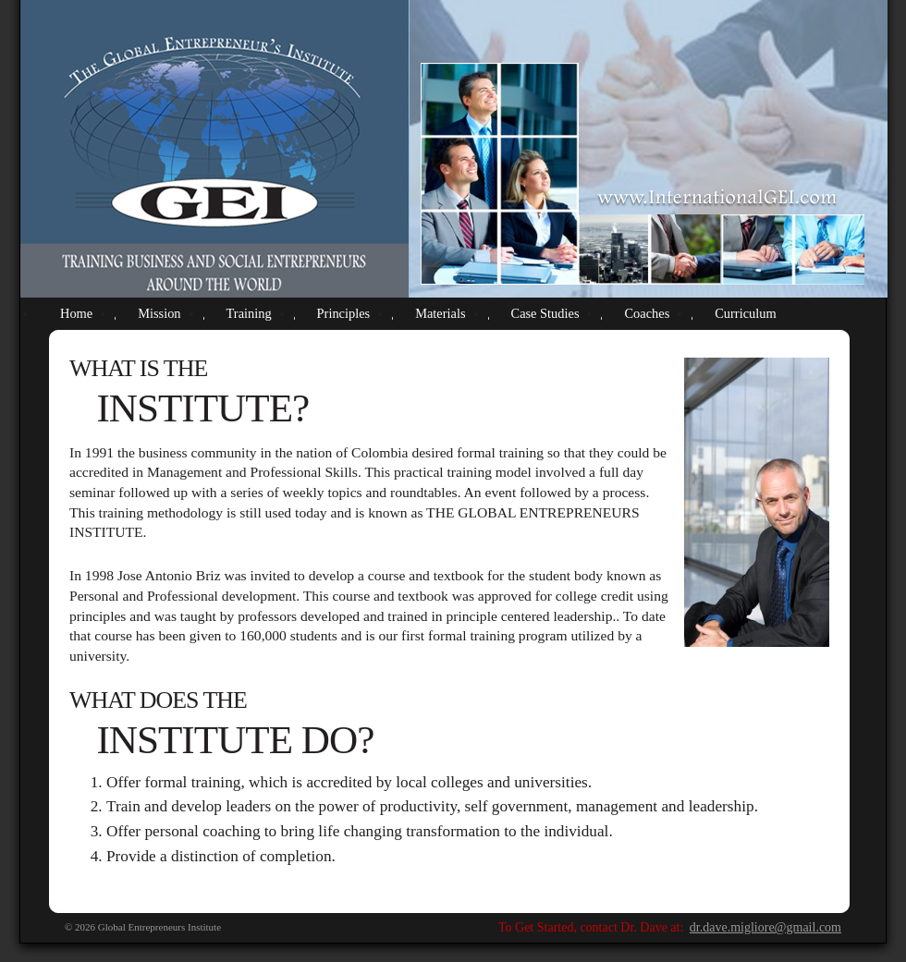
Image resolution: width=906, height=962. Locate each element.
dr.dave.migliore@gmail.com (765, 927)
